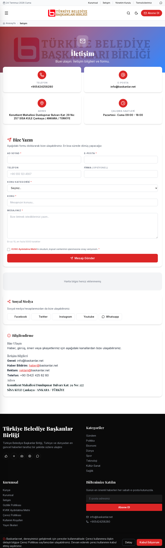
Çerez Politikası (12, 515)
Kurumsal (93, 2)
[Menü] (6, 13)
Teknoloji (91, 460)
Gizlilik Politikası (12, 505)
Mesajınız (15, 210)
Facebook (18, 316)
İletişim (106, 2)
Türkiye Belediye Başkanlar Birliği (38, 431)
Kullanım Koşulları (13, 520)
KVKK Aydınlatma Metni (24, 249)
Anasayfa (9, 23)
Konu (11, 196)
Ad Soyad (14, 153)
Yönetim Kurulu (123, 2)
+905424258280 (98, 521)
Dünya (90, 450)
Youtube (86, 316)
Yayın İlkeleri (10, 525)
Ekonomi (91, 445)
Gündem (91, 435)
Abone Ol (151, 13)
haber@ (34, 365)
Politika (90, 440)
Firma (96, 167)
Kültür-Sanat (93, 465)
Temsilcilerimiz (144, 2)
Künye (6, 490)
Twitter (40, 316)
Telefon (12, 167)
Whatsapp (110, 316)
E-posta (90, 153)
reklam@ (25, 370)
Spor (89, 455)
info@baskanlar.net (99, 516)
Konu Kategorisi (19, 182)
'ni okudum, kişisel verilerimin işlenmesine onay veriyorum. (55, 249)
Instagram (63, 316)
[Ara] (128, 13)
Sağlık (89, 470)
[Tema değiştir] (136, 13)
